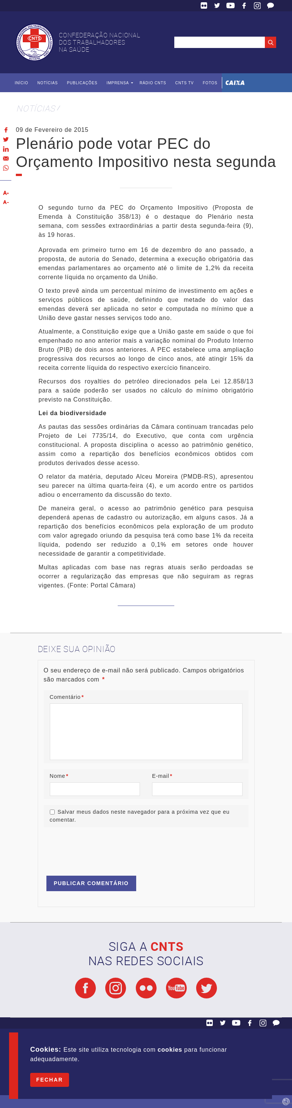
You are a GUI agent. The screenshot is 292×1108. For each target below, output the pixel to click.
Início (21, 83)
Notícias (47, 83)
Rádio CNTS (153, 83)
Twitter (217, 5)
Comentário (67, 697)
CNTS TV (184, 83)
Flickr (204, 5)
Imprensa (117, 83)
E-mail (162, 776)
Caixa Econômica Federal (235, 82)
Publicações (82, 83)
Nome (59, 776)
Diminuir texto (5, 202)
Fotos (210, 83)
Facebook (244, 5)
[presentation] (101, 848)
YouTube (230, 5)
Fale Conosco (270, 5)
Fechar (49, 1080)
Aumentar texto (5, 193)
